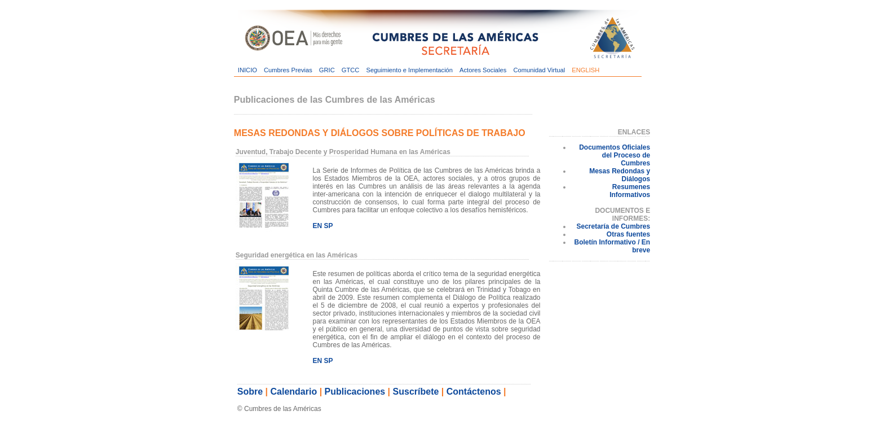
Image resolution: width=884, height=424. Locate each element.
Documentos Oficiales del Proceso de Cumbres (614, 155)
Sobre (250, 391)
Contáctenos (474, 391)
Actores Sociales (482, 70)
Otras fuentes (628, 234)
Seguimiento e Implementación (409, 70)
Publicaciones (355, 391)
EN (317, 226)
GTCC (351, 70)
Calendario (294, 391)
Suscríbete (416, 391)
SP (328, 226)
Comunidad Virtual (539, 70)
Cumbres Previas (288, 70)
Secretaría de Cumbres (613, 226)
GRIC (327, 70)
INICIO (247, 70)
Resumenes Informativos (629, 191)
